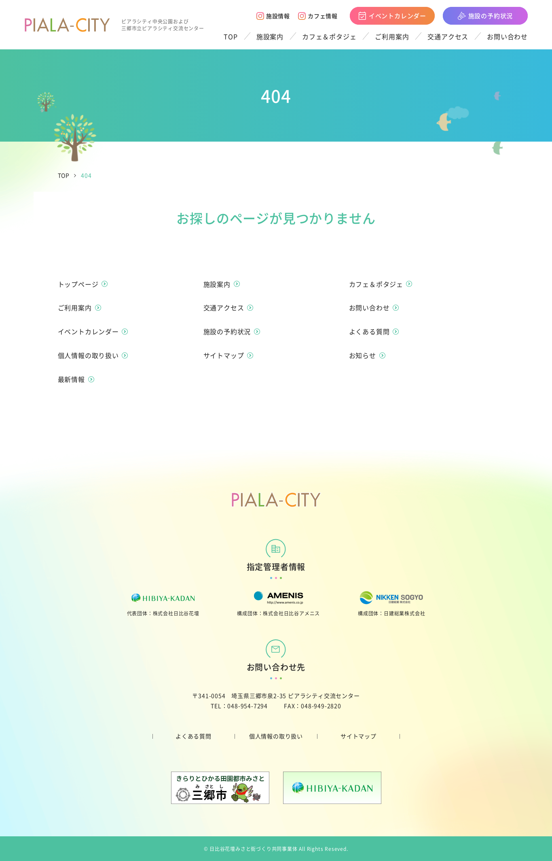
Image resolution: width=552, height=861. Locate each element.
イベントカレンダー (392, 15)
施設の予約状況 (485, 15)
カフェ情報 (318, 16)
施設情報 (273, 16)
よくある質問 (193, 736)
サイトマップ (358, 736)
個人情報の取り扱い (276, 736)
